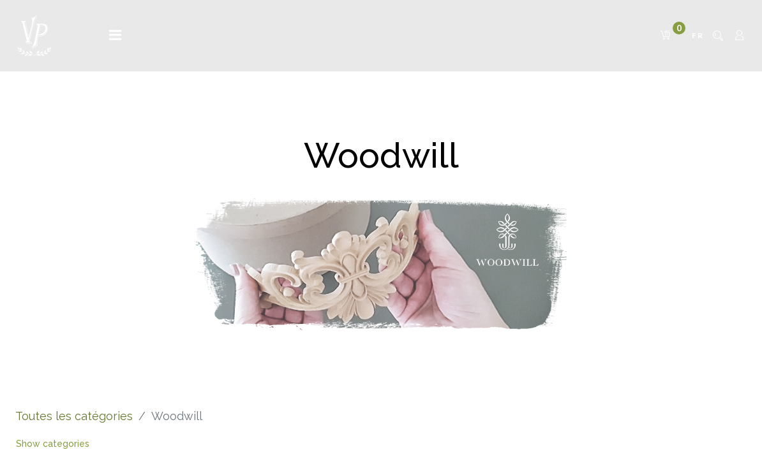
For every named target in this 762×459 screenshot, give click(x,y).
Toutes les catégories (74, 416)
